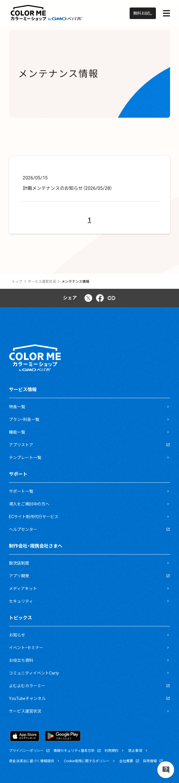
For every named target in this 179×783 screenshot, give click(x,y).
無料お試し (142, 13)
